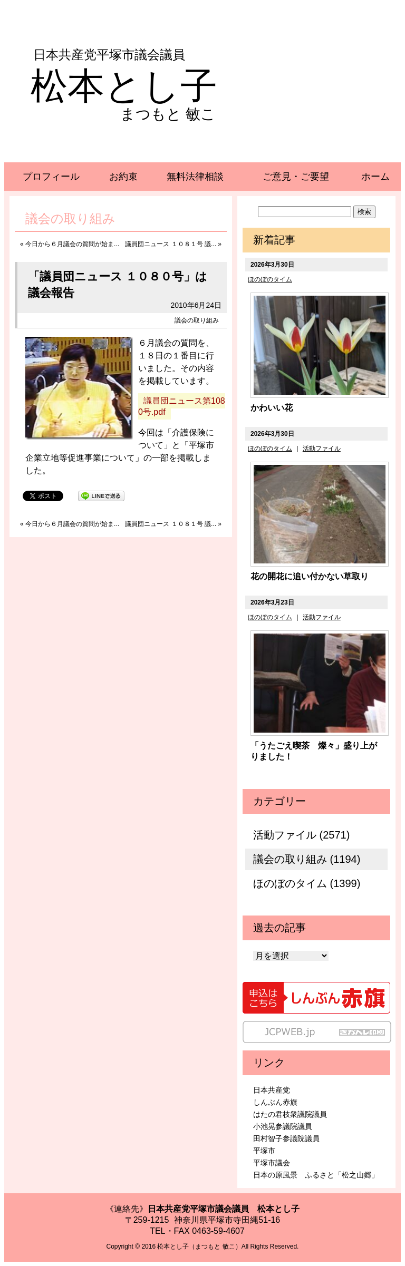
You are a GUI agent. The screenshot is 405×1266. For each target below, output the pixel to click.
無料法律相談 (195, 176)
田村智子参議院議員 (286, 1138)
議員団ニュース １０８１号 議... (170, 244)
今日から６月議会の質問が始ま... (72, 244)
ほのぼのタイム (270, 279)
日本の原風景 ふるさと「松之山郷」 (316, 1175)
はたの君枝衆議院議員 (290, 1114)
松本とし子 (124, 86)
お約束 (123, 176)
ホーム (375, 176)
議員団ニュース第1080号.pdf (181, 406)
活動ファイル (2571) (301, 835)
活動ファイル (322, 448)
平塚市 (264, 1150)
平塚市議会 (271, 1162)
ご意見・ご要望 (296, 176)
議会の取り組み (197, 320)
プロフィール (51, 176)
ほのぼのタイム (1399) (306, 883)
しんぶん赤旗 (275, 1102)
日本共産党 (271, 1090)
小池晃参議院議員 (282, 1126)
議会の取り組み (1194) (306, 859)
